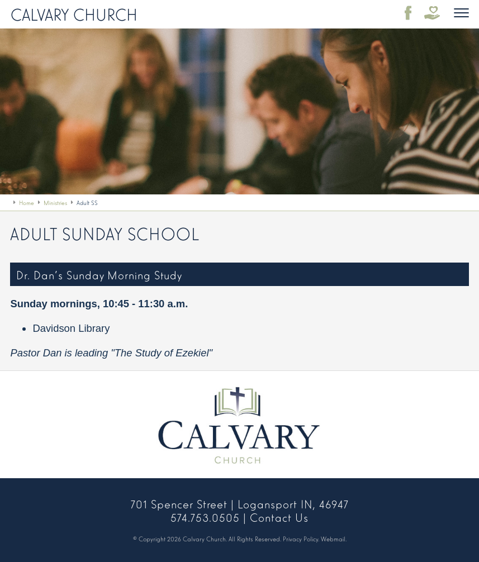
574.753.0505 (205, 516)
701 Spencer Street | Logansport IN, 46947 (240, 503)
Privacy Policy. (301, 538)
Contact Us (279, 516)
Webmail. (334, 538)
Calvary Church (74, 13)
